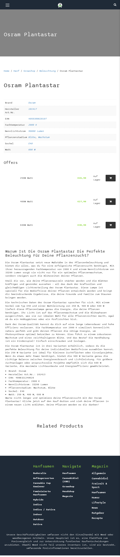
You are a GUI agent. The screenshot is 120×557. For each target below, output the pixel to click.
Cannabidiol (100, 478)
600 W (31, 149)
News (95, 507)
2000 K (32, 124)
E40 (30, 143)
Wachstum (43, 137)
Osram (31, 102)
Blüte (31, 137)
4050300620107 (37, 118)
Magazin (67, 496)
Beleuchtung (47, 70)
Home (6, 70)
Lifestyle (99, 502)
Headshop (68, 491)
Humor (96, 497)
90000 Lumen (36, 131)
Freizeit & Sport (99, 485)
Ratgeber (98, 513)
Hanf (16, 70)
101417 (32, 109)
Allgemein (99, 473)
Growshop (29, 70)
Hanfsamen (69, 473)
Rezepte (97, 518)
